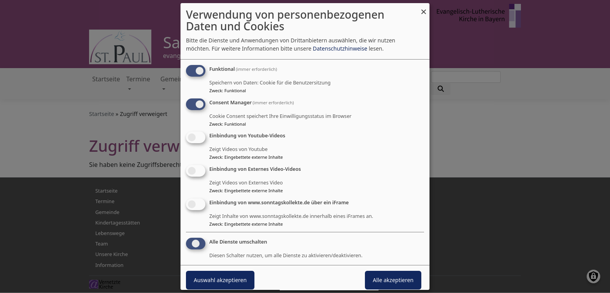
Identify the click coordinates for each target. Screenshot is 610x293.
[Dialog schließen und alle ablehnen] (423, 8)
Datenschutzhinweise (340, 48)
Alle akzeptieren (393, 280)
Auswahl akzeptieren (220, 280)
